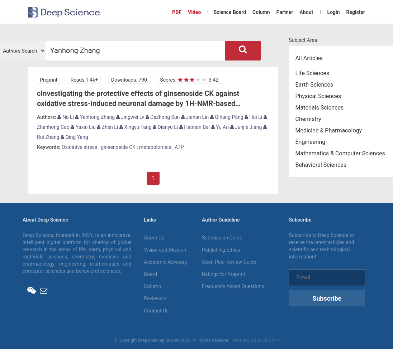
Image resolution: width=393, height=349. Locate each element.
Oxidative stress (79, 147)
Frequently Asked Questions (233, 286)
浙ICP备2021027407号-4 (255, 340)
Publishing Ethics (221, 250)
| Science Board (226, 12)
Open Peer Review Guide (229, 262)
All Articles (309, 58)
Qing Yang (74, 137)
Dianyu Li (165, 127)
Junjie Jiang (246, 127)
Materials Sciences (319, 107)
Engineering (310, 142)
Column (261, 12)
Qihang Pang (226, 117)
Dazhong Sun (163, 117)
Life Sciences (312, 73)
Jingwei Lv (130, 117)
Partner (284, 12)
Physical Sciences (318, 96)
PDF (176, 12)
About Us (154, 238)
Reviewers (155, 298)
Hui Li (253, 117)
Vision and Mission (165, 250)
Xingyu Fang (135, 127)
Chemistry (308, 119)
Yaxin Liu (83, 127)
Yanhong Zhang (95, 117)
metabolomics (155, 147)
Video (194, 12)
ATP (179, 147)
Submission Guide (222, 238)
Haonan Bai (194, 127)
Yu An (220, 127)
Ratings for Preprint (223, 274)
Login (333, 12)
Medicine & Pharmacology (328, 130)
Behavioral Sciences (321, 164)
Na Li (65, 117)
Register (355, 12)
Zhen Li (107, 127)
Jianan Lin (195, 117)
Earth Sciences (314, 84)
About (306, 12)
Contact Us (156, 311)
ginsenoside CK (118, 147)
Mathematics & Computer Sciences (340, 153)
